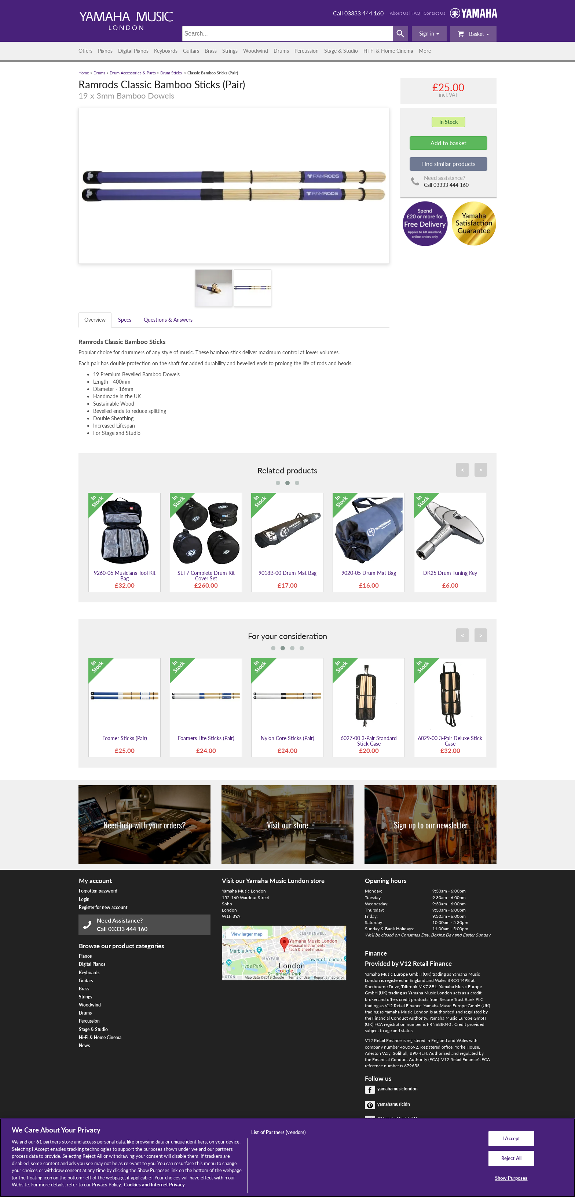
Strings (230, 51)
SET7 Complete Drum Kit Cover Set (206, 575)
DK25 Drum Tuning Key (450, 573)
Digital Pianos (133, 51)
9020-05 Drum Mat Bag (368, 573)
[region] (287, 1157)
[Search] (287, 33)
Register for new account (103, 907)
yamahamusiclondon (397, 1088)
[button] (429, 33)
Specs (124, 320)
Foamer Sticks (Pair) (124, 738)
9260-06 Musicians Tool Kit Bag (124, 575)
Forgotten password (98, 891)
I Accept (511, 1138)
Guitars (191, 51)
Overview (95, 320)
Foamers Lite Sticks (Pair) (206, 738)
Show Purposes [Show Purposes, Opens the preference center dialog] (511, 1178)
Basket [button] (473, 33)
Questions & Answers (168, 320)
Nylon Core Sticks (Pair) (287, 738)
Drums (281, 51)
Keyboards (165, 51)
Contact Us (434, 13)
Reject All (511, 1158)
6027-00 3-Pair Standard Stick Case (369, 741)
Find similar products (448, 163)
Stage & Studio (341, 51)
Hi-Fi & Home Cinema (388, 51)
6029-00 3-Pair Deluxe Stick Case (450, 741)
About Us (399, 13)
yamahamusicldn (393, 1104)
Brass (211, 51)
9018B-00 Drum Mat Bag (287, 573)
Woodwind (255, 51)
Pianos (105, 51)
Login (84, 899)
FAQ (415, 13)
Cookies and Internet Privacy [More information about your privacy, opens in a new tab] (154, 1184)
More (425, 51)
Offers (85, 51)
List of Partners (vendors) (278, 1132)
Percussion (306, 51)
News (84, 1045)
